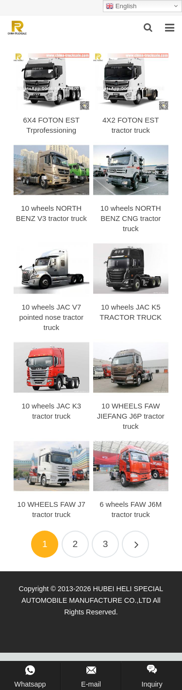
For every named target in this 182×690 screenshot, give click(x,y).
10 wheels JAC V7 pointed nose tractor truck (51, 317)
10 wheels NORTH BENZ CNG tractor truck (130, 218)
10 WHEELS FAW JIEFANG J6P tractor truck (131, 416)
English (121, 6)
